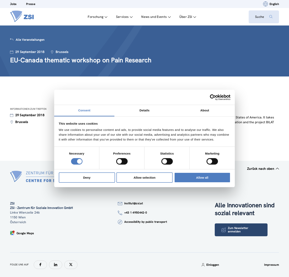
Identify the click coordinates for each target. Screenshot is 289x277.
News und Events (156, 17)
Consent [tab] (84, 110)
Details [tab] (144, 110)
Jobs (13, 4)
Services (124, 17)
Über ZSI (187, 17)
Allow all (202, 177)
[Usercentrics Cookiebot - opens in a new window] (212, 97)
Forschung (97, 17)
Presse (30, 4)
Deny (87, 177)
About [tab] (204, 110)
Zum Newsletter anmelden (234, 229)
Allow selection (144, 177)
